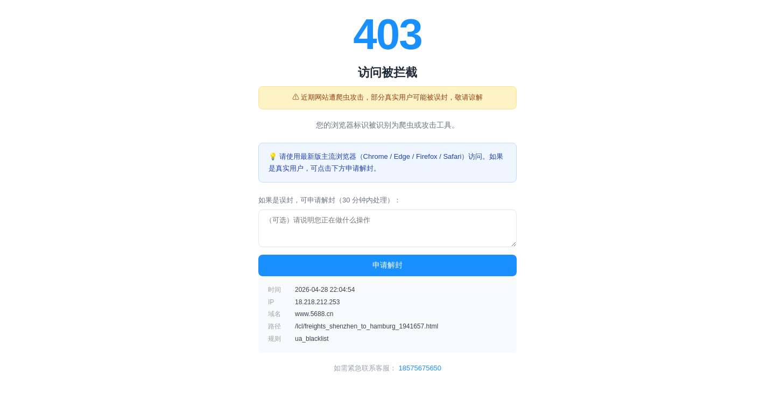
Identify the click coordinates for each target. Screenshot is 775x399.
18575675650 (420, 368)
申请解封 (387, 265)
